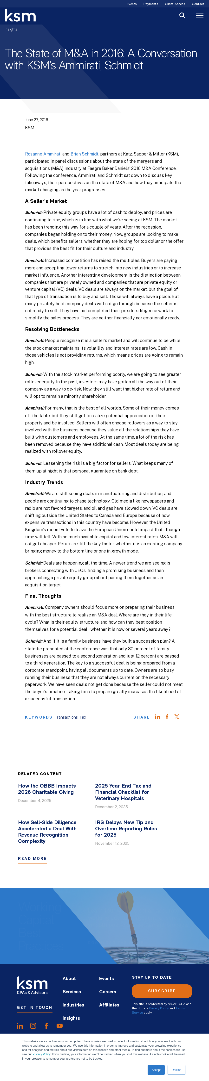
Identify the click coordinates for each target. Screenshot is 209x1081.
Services (72, 992)
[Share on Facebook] (169, 717)
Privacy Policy (41, 1054)
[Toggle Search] (182, 16)
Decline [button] (176, 1070)
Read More (32, 858)
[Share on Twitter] (179, 717)
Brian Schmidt (84, 153)
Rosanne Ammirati (43, 153)
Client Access (175, 4)
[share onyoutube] (60, 1026)
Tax (82, 717)
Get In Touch (34, 1007)
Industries (73, 1005)
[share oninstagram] (33, 1026)
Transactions (66, 717)
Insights (11, 29)
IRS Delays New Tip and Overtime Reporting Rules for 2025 (126, 829)
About (69, 978)
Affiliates (109, 1005)
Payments (151, 4)
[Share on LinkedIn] (160, 717)
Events (132, 4)
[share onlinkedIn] (20, 1026)
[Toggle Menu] (200, 16)
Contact (198, 4)
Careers (107, 992)
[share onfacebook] (46, 1026)
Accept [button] (156, 1070)
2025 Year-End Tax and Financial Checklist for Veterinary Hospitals (123, 792)
